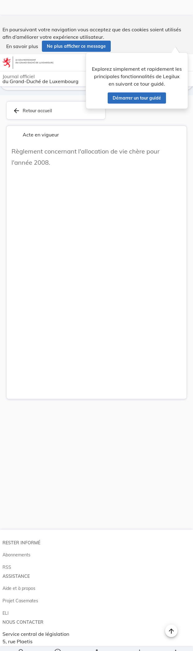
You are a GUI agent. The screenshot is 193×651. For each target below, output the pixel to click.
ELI (5, 603)
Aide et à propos (18, 579)
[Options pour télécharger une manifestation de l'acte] (139, 641)
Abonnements (16, 545)
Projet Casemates (20, 591)
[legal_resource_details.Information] (57, 641)
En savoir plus (22, 30)
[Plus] (175, 641)
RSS (6, 557)
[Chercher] (21, 641)
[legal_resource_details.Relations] (96, 641)
